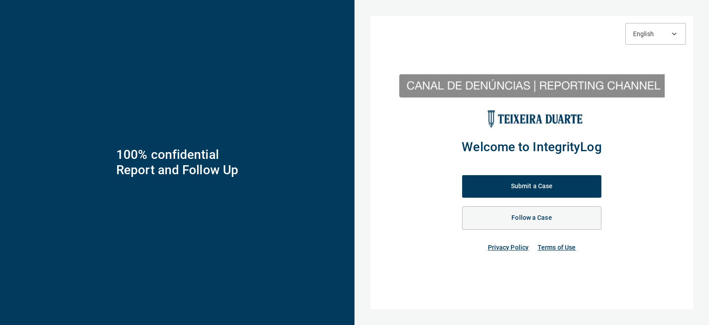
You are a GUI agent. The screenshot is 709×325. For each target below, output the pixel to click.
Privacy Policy (508, 247)
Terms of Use (557, 247)
